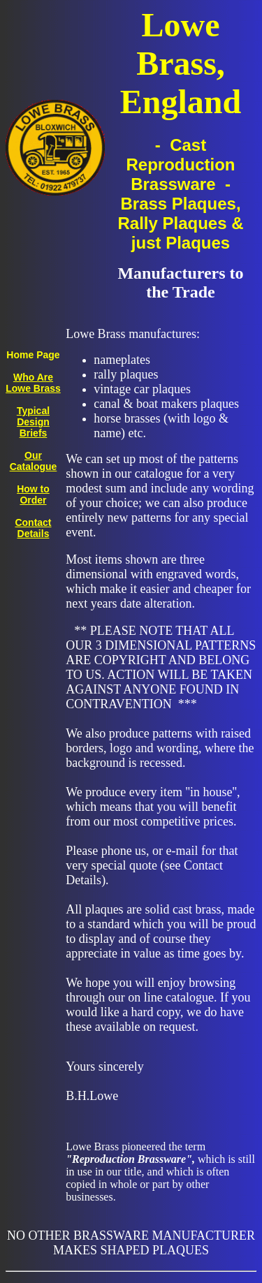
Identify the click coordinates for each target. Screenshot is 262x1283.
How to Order (33, 494)
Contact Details (33, 528)
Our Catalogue (33, 461)
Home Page (32, 354)
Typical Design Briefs (33, 422)
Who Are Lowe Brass (33, 383)
